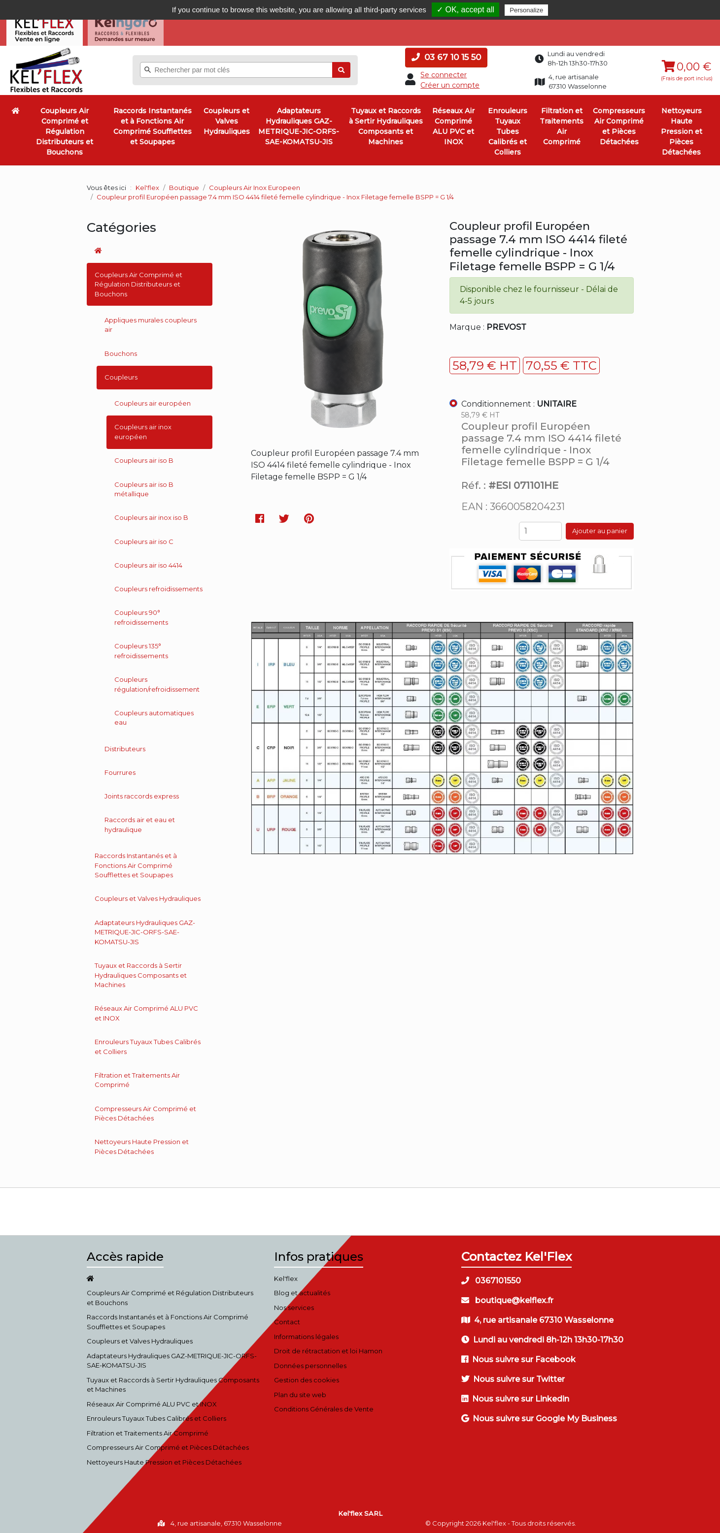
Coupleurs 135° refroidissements (141, 648)
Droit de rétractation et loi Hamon (328, 1348)
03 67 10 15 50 (446, 54)
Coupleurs (120, 374)
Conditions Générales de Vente (324, 1406)
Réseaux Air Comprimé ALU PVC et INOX (453, 123)
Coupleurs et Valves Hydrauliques (227, 118)
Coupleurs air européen (152, 400)
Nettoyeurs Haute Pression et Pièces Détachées (681, 128)
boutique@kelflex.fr (507, 1297)
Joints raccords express (141, 793)
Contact (287, 1319)
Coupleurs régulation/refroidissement (157, 681)
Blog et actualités (302, 1290)
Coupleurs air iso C (143, 538)
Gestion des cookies (306, 1377)
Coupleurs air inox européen (142, 429)
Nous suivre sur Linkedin (515, 1395)
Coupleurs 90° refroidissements (141, 614)
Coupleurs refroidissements (158, 586)
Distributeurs (124, 745)
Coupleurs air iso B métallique (143, 486)
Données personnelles (310, 1362)
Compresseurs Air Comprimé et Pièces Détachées (619, 123)
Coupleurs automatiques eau (154, 714)
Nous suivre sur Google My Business (539, 1415)
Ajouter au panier (599, 528)
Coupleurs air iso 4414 (148, 562)
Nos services (294, 1304)
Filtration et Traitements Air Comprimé (561, 123)
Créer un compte (450, 81)
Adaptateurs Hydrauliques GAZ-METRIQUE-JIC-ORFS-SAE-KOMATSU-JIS (298, 123)
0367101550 (491, 1277)
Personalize (526, 10)
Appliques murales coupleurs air (150, 321)
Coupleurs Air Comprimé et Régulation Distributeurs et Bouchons (64, 128)
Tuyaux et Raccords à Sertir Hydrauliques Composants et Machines (386, 123)
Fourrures (120, 769)
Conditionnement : (519, 400)
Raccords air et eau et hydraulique (139, 821)
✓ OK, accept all (465, 9)
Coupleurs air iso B (143, 457)
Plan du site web (300, 1391)
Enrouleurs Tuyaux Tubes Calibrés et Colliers (507, 128)
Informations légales (306, 1333)
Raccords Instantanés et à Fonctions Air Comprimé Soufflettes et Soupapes (152, 123)
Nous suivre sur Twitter (513, 1375)
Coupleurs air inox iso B (151, 514)
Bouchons (120, 350)
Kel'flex (147, 184)
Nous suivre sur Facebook (518, 1356)
